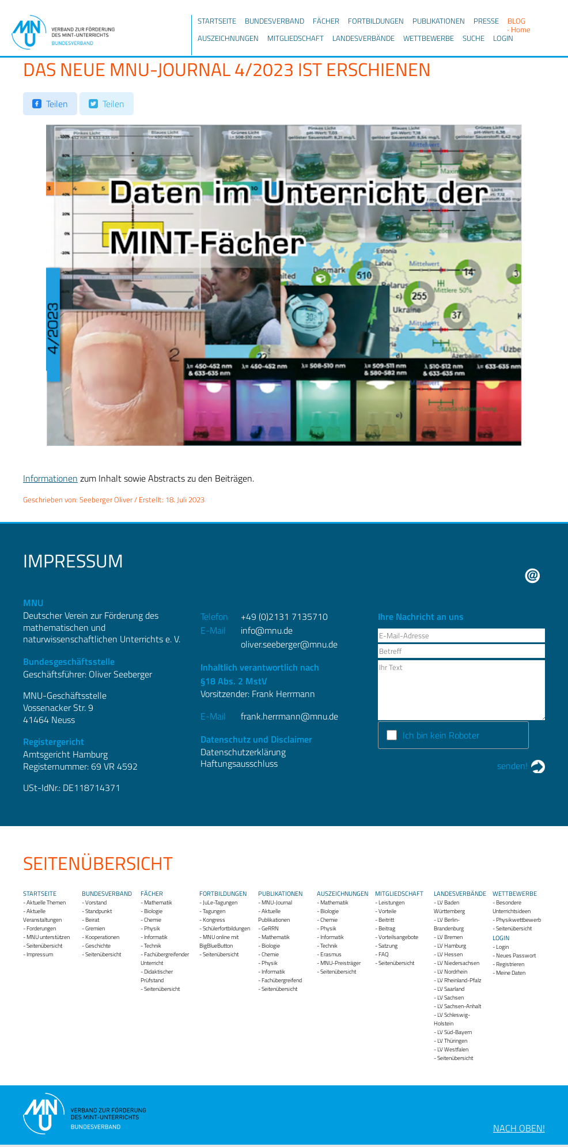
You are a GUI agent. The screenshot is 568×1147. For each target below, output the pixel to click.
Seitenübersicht (44, 945)
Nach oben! (519, 1128)
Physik (152, 928)
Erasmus (331, 954)
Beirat (92, 919)
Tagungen (214, 911)
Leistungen (391, 902)
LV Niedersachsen (458, 963)
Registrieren (510, 964)
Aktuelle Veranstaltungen (42, 915)
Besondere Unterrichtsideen (512, 906)
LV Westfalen (452, 1049)
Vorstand (96, 902)
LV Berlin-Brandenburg (449, 924)
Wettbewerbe (428, 38)
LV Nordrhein (452, 971)
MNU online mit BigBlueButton (218, 941)
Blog (516, 21)
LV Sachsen (450, 997)
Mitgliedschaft (295, 38)
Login (503, 38)
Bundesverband (274, 21)
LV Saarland (450, 989)
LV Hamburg (451, 945)
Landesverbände (363, 38)
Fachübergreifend (282, 980)
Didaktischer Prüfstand (157, 976)
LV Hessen (450, 954)
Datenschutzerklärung (243, 752)
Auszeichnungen (228, 38)
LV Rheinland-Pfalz (459, 980)
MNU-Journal (277, 902)
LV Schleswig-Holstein (452, 1019)
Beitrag (386, 928)
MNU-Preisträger (340, 963)
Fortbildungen (376, 21)
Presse (486, 21)
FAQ (383, 954)
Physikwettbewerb (518, 919)
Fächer (326, 21)
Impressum (39, 954)
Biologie (153, 911)
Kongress (214, 919)
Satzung (387, 945)
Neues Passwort (516, 955)
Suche (473, 38)
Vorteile (387, 911)
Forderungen (41, 928)
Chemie (152, 919)
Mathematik (158, 902)
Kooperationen (102, 937)
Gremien (95, 928)
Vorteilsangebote (398, 937)
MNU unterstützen (48, 937)
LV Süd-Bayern (454, 1032)
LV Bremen (450, 937)
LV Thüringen (452, 1040)
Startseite (217, 21)
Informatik (156, 937)
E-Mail (532, 576)
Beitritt (386, 919)
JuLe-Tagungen (220, 902)
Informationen (50, 478)
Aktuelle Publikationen (274, 915)
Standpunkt (98, 911)
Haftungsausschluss (239, 763)
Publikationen (438, 21)
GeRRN (270, 928)
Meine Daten (510, 972)
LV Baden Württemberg (449, 906)
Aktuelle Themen (46, 902)
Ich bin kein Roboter (441, 735)
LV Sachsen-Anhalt (459, 1006)
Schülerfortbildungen (226, 928)
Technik (152, 945)
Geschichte (98, 945)
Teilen (57, 104)
